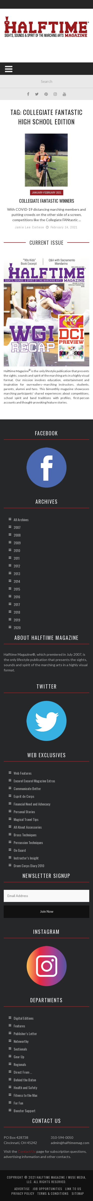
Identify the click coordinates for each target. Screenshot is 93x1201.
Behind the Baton (25, 1079)
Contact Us (27, 1151)
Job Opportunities (47, 1189)
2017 (17, 604)
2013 (17, 573)
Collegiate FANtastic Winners (46, 201)
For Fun (18, 1102)
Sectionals (20, 1048)
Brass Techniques (25, 834)
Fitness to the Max (25, 1095)
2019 (17, 619)
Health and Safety (25, 1087)
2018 (17, 612)
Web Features (22, 773)
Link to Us (73, 1189)
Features (19, 1025)
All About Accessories (28, 827)
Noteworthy (21, 1041)
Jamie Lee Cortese (29, 227)
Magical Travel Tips (26, 819)
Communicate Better (27, 788)
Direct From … (23, 1072)
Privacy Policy (22, 1193)
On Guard (20, 850)
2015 (17, 589)
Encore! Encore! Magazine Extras (34, 780)
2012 (17, 565)
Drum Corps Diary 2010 (29, 865)
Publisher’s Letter (25, 1033)
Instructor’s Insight (26, 857)
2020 (17, 627)
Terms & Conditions (53, 1193)
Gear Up (19, 1056)
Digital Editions (23, 1018)
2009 (17, 542)
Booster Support (24, 1110)
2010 (17, 550)
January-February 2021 (46, 192)
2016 (17, 596)
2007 (17, 527)
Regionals (20, 1064)
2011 (17, 558)
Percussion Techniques (28, 842)
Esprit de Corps (24, 796)
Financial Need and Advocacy (32, 803)
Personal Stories (24, 811)
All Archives (21, 519)
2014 (17, 581)
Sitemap (78, 1193)
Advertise (22, 1189)
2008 (17, 535)
